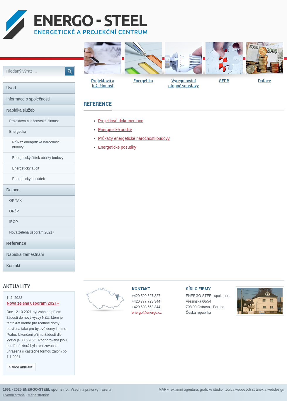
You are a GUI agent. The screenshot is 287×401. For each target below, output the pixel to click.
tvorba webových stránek (244, 389)
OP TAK (15, 201)
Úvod (11, 87)
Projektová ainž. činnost (102, 83)
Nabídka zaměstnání (25, 254)
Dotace (264, 80)
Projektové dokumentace (120, 120)
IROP (13, 222)
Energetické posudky (117, 147)
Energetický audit (25, 168)
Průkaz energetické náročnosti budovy (36, 144)
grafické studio (211, 389)
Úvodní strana (14, 395)
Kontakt (13, 265)
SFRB (224, 80)
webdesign (275, 389)
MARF (164, 389)
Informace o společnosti (28, 99)
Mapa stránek (38, 395)
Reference (16, 243)
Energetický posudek (28, 179)
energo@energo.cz (147, 313)
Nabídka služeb (20, 110)
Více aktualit (21, 367)
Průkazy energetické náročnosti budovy (134, 138)
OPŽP (14, 211)
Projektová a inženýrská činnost (34, 121)
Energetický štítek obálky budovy (38, 158)
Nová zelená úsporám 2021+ (32, 232)
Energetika (143, 80)
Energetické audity (115, 129)
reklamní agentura (184, 389)
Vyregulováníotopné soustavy (183, 83)
